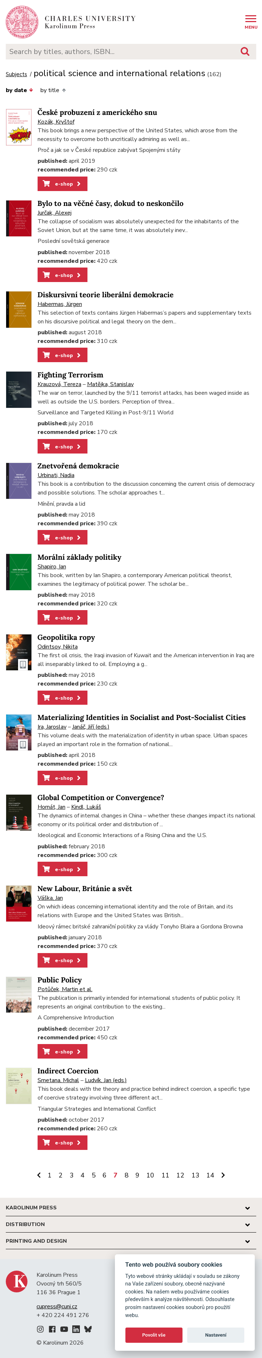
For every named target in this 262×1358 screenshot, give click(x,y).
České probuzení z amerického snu (97, 112)
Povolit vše (154, 1335)
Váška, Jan (50, 898)
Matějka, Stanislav (110, 384)
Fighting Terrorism (70, 375)
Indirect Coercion (68, 1071)
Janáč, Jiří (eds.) (90, 727)
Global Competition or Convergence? (101, 797)
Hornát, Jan (51, 807)
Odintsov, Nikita (58, 647)
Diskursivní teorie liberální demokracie (106, 294)
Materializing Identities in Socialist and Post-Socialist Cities (142, 717)
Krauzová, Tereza (59, 384)
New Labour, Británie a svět (85, 888)
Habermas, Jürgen (60, 304)
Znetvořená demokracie (78, 466)
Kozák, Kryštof (56, 122)
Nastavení (216, 1335)
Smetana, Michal (58, 1080)
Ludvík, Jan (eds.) (106, 1080)
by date (19, 90)
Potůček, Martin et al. (65, 989)
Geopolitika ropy (66, 637)
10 (150, 1175)
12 (180, 1175)
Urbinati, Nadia (56, 475)
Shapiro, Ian (52, 567)
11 (165, 1175)
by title (52, 90)
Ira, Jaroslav (52, 727)
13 (195, 1175)
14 (210, 1175)
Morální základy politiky (79, 557)
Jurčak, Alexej (55, 213)
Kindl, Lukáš (86, 807)
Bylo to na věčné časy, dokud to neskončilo (111, 203)
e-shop (62, 183)
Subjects (16, 74)
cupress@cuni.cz (56, 1307)
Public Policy (60, 980)
